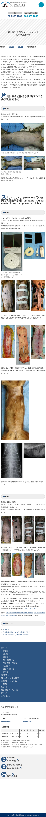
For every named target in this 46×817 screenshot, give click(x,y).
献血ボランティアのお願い (10, 690)
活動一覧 (4, 687)
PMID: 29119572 (30, 609)
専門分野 (4, 648)
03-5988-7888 (15, 16)
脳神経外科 (6, 654)
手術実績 (4, 684)
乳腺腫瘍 (20, 47)
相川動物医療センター (18, 5)
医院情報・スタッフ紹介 (9, 681)
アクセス (4, 693)
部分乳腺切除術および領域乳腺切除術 (15, 635)
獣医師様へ (5, 675)
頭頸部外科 (6, 657)
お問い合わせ (5, 696)
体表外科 (11, 47)
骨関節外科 (6, 651)
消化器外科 (6, 666)
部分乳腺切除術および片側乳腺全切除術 (19, 613)
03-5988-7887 (31, 16)
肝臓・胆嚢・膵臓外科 (10, 663)
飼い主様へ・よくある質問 (10, 678)
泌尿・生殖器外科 (9, 669)
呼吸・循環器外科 (9, 660)
